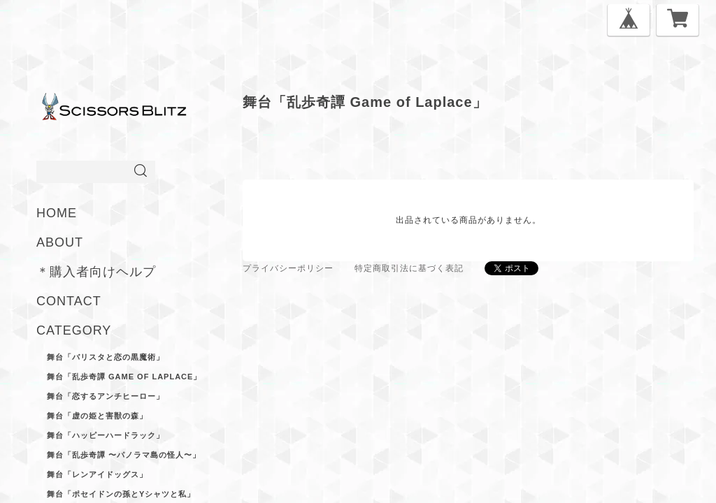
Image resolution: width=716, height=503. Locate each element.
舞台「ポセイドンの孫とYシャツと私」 (121, 494)
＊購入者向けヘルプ (96, 272)
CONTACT (68, 301)
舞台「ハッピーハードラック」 (105, 435)
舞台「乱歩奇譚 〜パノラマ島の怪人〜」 (124, 455)
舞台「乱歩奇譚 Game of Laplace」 (124, 376)
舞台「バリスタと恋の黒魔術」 (105, 357)
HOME (56, 213)
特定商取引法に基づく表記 (409, 268)
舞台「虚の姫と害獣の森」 (97, 415)
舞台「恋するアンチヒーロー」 (105, 396)
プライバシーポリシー (288, 268)
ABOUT (59, 242)
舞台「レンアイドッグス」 (97, 474)
